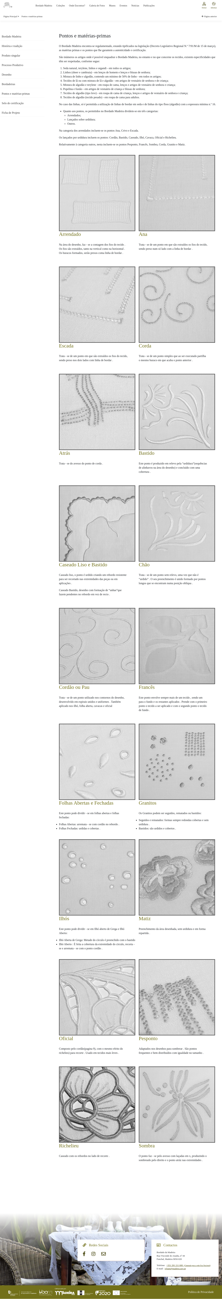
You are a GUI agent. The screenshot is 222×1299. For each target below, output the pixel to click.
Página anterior (209, 16)
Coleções (60, 5)
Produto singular (11, 55)
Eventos (123, 5)
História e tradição (12, 46)
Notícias (135, 5)
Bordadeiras (8, 84)
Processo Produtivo (12, 65)
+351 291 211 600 (188, 1265)
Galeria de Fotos (97, 5)
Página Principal (10, 16)
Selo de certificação (13, 103)
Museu (112, 5)
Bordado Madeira (44, 5)
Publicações (149, 5)
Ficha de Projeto (11, 112)
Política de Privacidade (201, 1292)
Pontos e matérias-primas (32, 16)
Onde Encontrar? (77, 5)
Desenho (6, 74)
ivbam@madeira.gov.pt (175, 1268)
